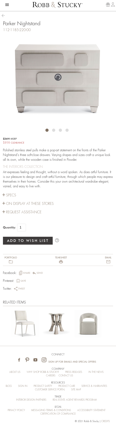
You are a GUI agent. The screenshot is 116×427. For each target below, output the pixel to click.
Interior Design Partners (31, 400)
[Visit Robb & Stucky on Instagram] (44, 360)
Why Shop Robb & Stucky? (43, 372)
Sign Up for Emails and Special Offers (72, 362)
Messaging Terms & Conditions (51, 410)
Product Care (66, 386)
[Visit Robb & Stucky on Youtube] (35, 360)
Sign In (22, 386)
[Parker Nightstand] (25, 324)
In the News (96, 372)
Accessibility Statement (91, 410)
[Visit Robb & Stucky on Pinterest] (27, 360)
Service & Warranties (94, 386)
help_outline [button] (57, 240)
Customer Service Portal (50, 389)
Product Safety (43, 386)
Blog (9, 386)
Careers (50, 375)
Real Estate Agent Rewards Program (75, 400)
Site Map (76, 389)
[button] (7, 4)
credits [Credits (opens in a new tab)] (105, 421)
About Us (14, 372)
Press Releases (73, 372)
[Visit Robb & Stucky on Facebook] (19, 360)
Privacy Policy (16, 410)
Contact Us (66, 375)
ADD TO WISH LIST (28, 241)
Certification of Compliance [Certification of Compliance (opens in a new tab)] (58, 414)
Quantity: (9, 227)
